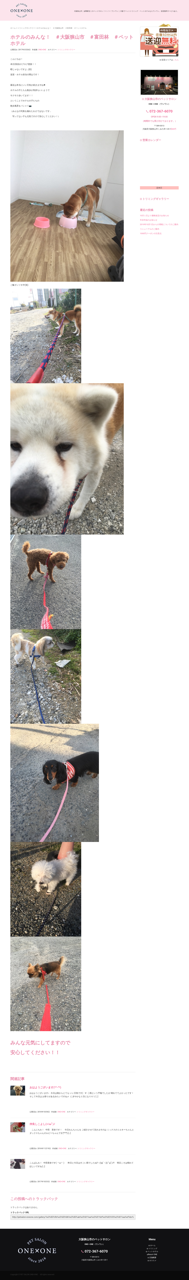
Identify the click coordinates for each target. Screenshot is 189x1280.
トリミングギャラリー (26, 28)
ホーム (13, 28)
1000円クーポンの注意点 (151, 233)
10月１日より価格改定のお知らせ (154, 215)
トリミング (152, 1248)
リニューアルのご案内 (149, 229)
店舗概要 (152, 1258)
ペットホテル (152, 1251)
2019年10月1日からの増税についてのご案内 (159, 224)
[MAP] (173, 129)
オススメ (152, 1260)
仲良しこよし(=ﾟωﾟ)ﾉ (42, 1124)
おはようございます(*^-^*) (45, 1087)
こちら (176, 60)
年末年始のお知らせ (148, 220)
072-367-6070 (161, 111)
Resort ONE (152, 1254)
